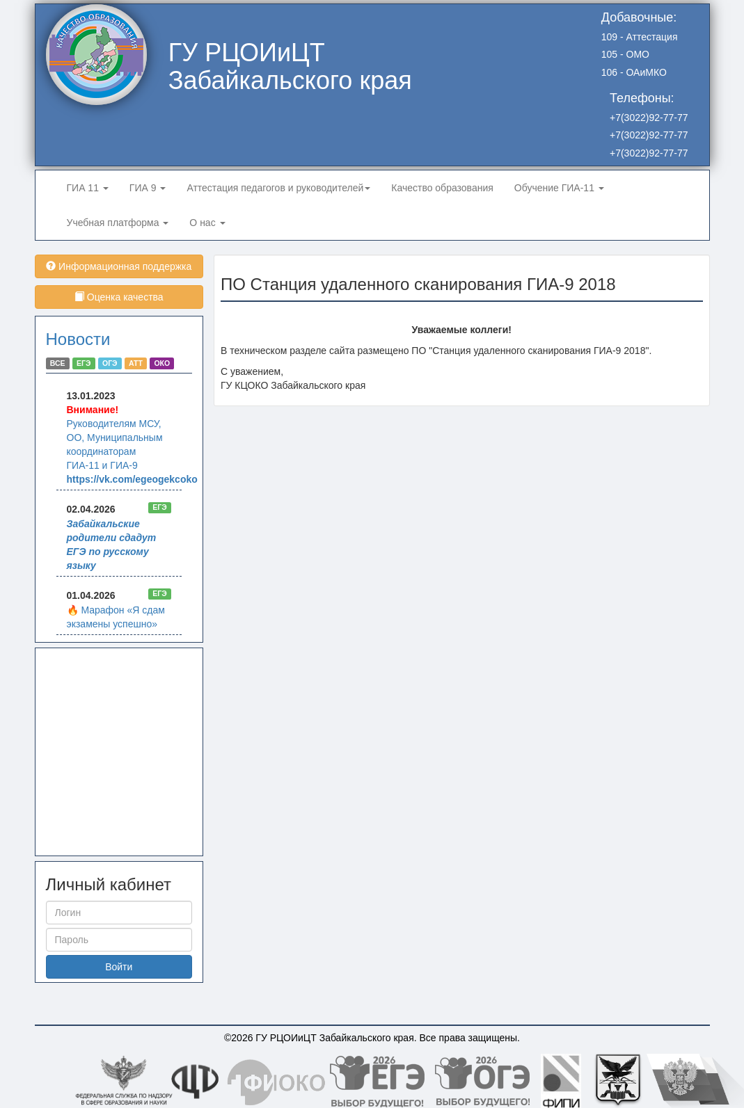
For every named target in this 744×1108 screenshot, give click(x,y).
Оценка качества (119, 297)
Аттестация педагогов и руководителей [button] (278, 187)
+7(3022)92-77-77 (649, 117)
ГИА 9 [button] (147, 187)
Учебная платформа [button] (118, 222)
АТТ (136, 363)
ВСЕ (57, 363)
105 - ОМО (625, 54)
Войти (118, 966)
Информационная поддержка (118, 266)
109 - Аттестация (639, 36)
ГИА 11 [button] (88, 187)
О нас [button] (207, 222)
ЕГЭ (83, 363)
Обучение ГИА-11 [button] (559, 187)
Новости (78, 339)
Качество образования (442, 187)
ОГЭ (110, 363)
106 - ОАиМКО (634, 72)
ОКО (162, 363)
